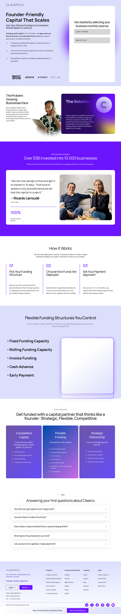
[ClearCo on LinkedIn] (87, 605)
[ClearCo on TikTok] (108, 605)
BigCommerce (69, 582)
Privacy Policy (102, 578)
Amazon (67, 578)
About (85, 575)
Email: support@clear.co (13, 593)
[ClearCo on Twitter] (92, 605)
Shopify (67, 575)
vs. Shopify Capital (51, 593)
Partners (86, 586)
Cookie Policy (102, 582)
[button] (77, 610)
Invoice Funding (51, 590)
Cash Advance (50, 586)
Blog (84, 582)
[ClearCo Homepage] (14, 570)
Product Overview (51, 575)
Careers (86, 578)
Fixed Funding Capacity (53, 582)
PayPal (67, 593)
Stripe (67, 590)
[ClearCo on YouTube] (113, 605)
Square (67, 586)
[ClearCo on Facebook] (97, 605)
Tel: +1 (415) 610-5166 (13, 599)
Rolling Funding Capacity (53, 578)
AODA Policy (101, 586)
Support (86, 590)
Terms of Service (103, 575)
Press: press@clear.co (13, 596)
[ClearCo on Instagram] (102, 605)
